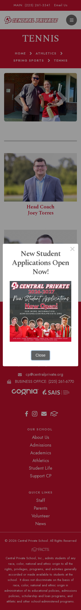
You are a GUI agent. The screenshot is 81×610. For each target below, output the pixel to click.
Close (40, 355)
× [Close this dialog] (72, 249)
